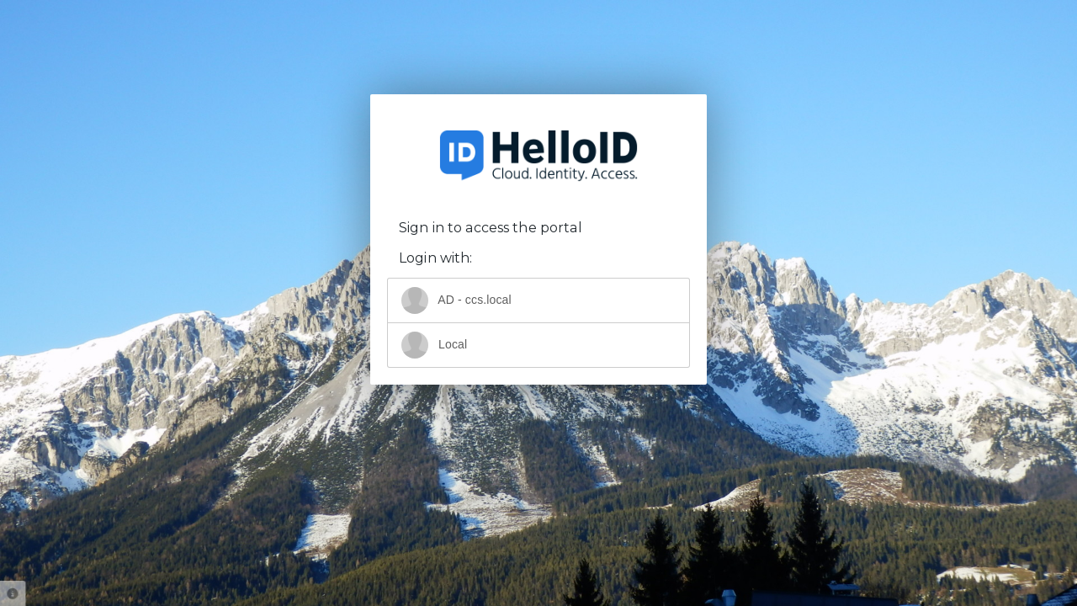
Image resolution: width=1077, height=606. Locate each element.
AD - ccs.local (456, 300)
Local (434, 345)
